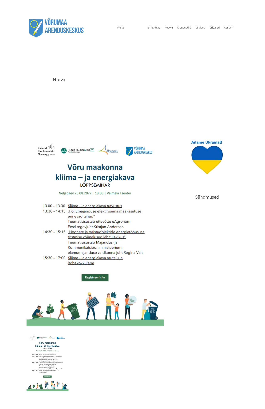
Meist (120, 27)
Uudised (200, 27)
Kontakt (228, 27)
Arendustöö (184, 27)
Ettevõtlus (154, 27)
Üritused (215, 27)
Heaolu (169, 27)
